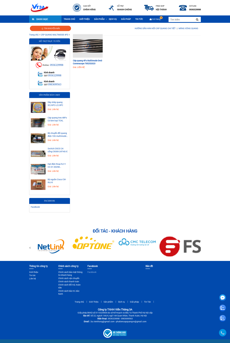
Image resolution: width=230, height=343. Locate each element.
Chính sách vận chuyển (68, 278)
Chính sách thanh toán (68, 281)
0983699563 (54, 84)
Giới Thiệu (84, 19)
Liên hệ (32, 278)
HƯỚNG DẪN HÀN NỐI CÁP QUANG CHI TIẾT (159, 28)
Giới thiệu (33, 272)
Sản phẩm (99, 19)
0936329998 (56, 65)
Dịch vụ (113, 19)
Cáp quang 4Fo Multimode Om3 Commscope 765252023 (87, 62)
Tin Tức (139, 19)
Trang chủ (69, 19)
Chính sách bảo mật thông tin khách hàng (70, 273)
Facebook (35, 206)
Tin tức (32, 275)
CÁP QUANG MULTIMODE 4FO (54, 34)
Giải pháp (126, 19)
